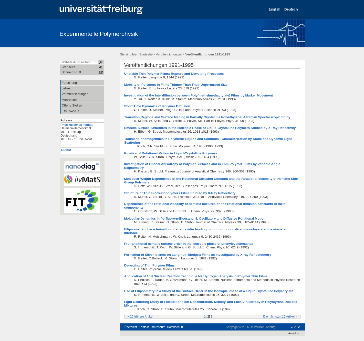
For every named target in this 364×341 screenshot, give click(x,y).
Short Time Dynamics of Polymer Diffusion (157, 106)
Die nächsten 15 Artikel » (280, 316)
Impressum (158, 327)
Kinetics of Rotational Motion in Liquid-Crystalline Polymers (170, 153)
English (275, 9)
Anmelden (294, 333)
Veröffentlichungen (169, 54)
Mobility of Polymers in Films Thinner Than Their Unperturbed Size (176, 84)
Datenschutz (175, 327)
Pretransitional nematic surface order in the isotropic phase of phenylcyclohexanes (188, 243)
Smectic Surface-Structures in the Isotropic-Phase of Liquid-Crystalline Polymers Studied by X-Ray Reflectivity (210, 128)
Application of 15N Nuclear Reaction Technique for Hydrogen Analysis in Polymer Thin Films (196, 276)
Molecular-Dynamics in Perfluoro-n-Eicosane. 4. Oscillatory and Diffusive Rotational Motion (195, 218)
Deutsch (291, 9)
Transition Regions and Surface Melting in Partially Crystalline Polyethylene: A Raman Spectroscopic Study (207, 117)
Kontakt (144, 327)
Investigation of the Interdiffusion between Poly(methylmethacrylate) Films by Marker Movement (198, 95)
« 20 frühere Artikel (140, 316)
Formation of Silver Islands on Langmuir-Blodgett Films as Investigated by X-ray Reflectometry (197, 254)
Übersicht (131, 327)
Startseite (146, 54)
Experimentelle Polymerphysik (99, 34)
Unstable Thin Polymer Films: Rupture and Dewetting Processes (174, 73)
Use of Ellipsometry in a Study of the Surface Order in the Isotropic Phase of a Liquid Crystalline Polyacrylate (208, 291)
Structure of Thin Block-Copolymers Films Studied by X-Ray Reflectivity (180, 193)
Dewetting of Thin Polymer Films (149, 265)
